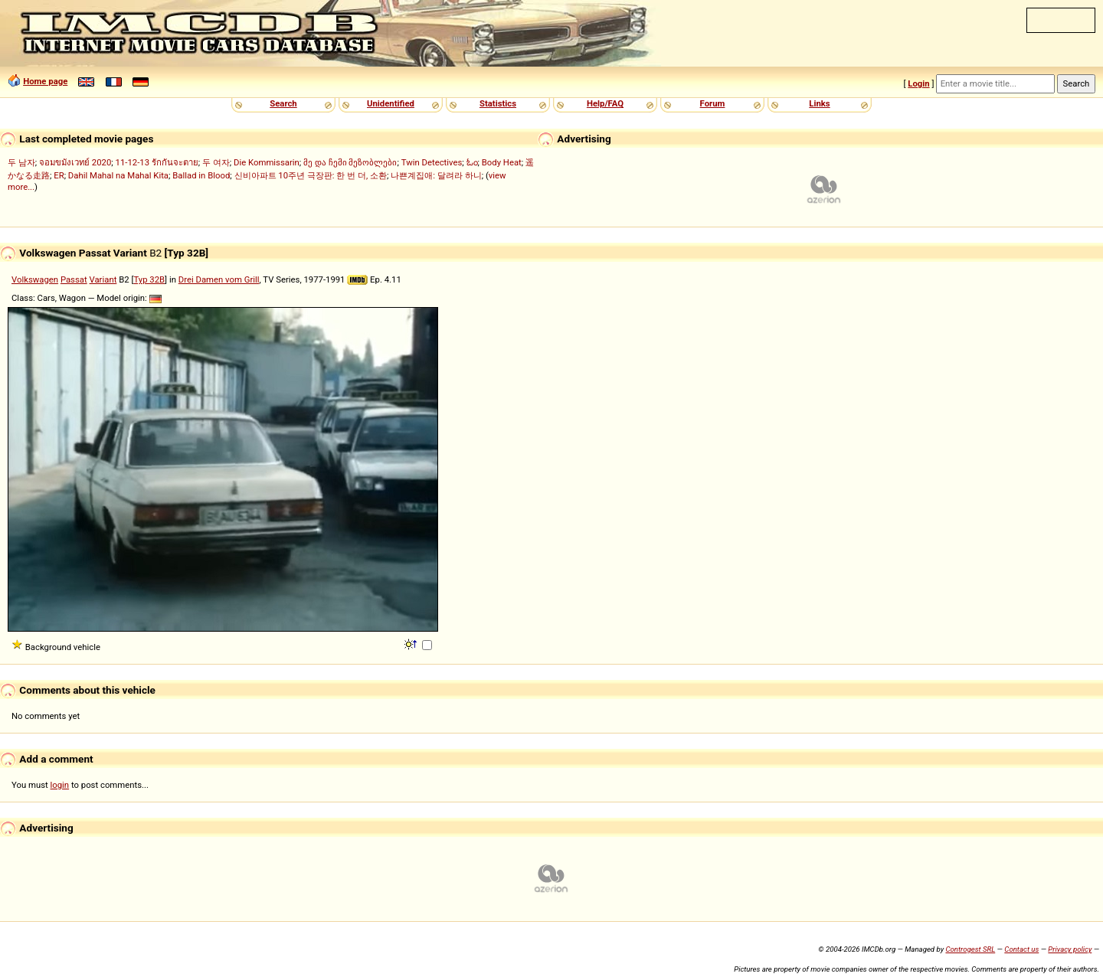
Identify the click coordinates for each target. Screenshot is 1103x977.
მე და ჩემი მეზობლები (350, 162)
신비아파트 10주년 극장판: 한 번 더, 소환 (311, 175)
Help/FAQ (605, 103)
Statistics (497, 103)
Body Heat (502, 162)
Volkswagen (34, 279)
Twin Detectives (432, 162)
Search (283, 103)
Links (819, 103)
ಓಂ (472, 162)
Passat (74, 279)
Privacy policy (1070, 949)
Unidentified (390, 103)
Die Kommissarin (266, 162)
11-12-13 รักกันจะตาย (157, 162)
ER (59, 175)
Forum (712, 103)
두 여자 (216, 162)
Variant (103, 279)
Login (918, 83)
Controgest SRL (970, 949)
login (60, 784)
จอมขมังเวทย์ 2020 (75, 162)
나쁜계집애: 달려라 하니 (436, 175)
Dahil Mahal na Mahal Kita (118, 175)
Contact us (1021, 949)
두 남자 (21, 162)
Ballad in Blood (201, 175)
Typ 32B (149, 279)
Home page (45, 81)
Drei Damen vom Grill (219, 279)
